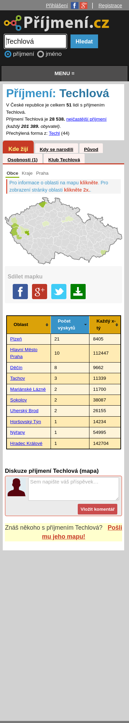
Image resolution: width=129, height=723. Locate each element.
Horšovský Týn (25, 421)
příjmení (24, 54)
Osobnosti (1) (23, 159)
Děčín (16, 367)
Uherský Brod (24, 410)
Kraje (27, 173)
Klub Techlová (64, 159)
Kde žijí (18, 149)
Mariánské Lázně (28, 389)
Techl (54, 133)
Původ (91, 149)
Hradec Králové (26, 443)
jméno (54, 54)
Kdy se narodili (56, 149)
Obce (12, 173)
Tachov (17, 378)
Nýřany (17, 432)
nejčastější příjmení (86, 119)
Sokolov (18, 400)
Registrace (110, 5)
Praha (42, 173)
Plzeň (16, 339)
